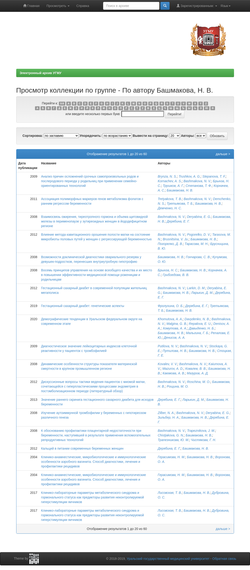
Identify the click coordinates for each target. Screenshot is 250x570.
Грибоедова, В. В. (176, 275)
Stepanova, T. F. (213, 176)
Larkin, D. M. (196, 288)
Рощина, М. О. (178, 386)
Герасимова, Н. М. (171, 457)
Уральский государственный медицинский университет (168, 559)
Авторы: (188, 136)
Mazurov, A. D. (173, 368)
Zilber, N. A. (166, 413)
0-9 (62, 103)
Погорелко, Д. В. (170, 244)
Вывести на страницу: (150, 136)
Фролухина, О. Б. (171, 306)
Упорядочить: (90, 136)
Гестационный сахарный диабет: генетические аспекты (82, 306)
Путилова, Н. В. (175, 351)
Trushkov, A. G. (190, 176)
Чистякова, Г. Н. (203, 440)
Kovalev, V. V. (167, 364)
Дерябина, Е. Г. (178, 221)
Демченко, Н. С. (170, 208)
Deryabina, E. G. (199, 217)
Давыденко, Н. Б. (202, 328)
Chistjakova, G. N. (171, 435)
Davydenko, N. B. (197, 319)
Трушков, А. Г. (173, 186)
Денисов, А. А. (174, 337)
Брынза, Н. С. (168, 270)
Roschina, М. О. (198, 382)
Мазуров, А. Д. (198, 373)
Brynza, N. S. (167, 176)
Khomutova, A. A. (170, 319)
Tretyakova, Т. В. (170, 199)
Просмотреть (58, 6)
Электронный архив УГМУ (41, 73)
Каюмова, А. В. (174, 373)
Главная (31, 6)
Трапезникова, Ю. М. (173, 440)
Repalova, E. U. (200, 324)
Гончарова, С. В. (198, 257)
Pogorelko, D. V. (198, 234)
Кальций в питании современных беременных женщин (82, 448)
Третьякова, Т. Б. (180, 203)
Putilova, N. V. (168, 346)
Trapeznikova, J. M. (201, 430)
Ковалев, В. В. (195, 368)
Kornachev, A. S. (170, 181)
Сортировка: (32, 136)
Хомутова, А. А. (175, 328)
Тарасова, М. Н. (196, 244)
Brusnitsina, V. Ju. (176, 239)
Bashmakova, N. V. (197, 181)
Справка (82, 6)
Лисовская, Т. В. (170, 493)
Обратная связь (224, 559)
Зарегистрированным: (197, 6)
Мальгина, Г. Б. (197, 333)
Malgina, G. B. (177, 324)
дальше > (223, 154)
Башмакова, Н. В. (180, 190)
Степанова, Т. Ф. (199, 186)
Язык (226, 6)
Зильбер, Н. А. (169, 417)
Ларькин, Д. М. (202, 292)
